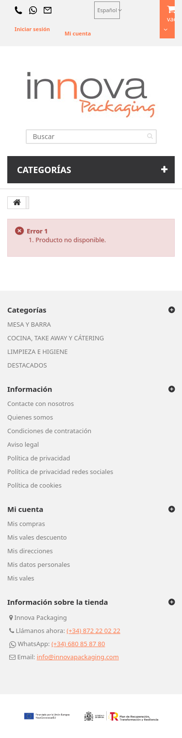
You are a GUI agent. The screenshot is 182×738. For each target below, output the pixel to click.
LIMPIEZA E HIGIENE (37, 351)
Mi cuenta (78, 33)
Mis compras (26, 523)
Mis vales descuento (37, 537)
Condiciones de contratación (49, 431)
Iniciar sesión (32, 29)
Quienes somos (30, 417)
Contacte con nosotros (40, 403)
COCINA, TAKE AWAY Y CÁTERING (55, 338)
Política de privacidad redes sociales (60, 471)
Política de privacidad (38, 458)
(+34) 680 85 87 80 (78, 643)
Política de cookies (34, 485)
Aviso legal (23, 444)
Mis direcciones (30, 551)
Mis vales (20, 578)
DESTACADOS (27, 365)
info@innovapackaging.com (78, 656)
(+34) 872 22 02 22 (93, 630)
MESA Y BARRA (29, 324)
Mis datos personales (38, 564)
